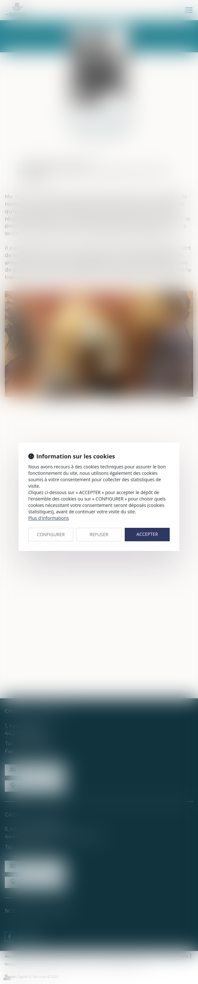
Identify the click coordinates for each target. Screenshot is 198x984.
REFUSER (99, 534)
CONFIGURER (51, 534)
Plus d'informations (48, 518)
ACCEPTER (147, 534)
